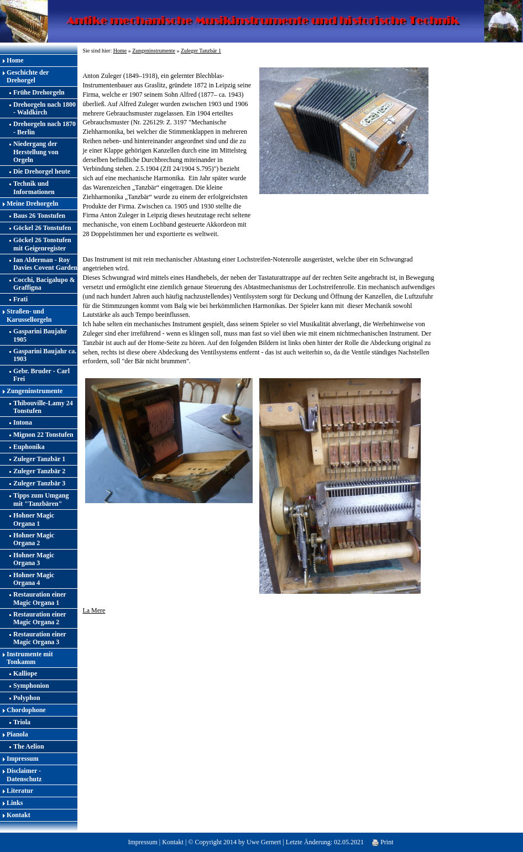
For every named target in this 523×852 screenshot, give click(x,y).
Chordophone (26, 710)
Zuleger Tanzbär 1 (39, 459)
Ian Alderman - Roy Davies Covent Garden (45, 263)
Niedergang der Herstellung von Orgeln (36, 152)
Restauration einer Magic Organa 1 (39, 598)
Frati (20, 299)
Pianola (17, 734)
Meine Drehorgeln (32, 203)
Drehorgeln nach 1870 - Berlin (44, 127)
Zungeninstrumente (34, 391)
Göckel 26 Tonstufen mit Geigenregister (42, 244)
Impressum (23, 758)
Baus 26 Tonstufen (39, 215)
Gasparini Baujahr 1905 (40, 335)
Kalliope (25, 673)
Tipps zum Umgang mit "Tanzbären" (41, 499)
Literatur (20, 790)
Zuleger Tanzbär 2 (39, 471)
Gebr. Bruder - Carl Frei (41, 375)
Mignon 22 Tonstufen (43, 434)
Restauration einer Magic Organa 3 (39, 638)
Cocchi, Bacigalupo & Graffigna (44, 283)
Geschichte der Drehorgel (28, 76)
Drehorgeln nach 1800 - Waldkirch (44, 108)
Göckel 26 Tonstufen (42, 228)
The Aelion (28, 746)
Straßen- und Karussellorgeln (29, 315)
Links (15, 803)
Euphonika (29, 447)
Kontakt (18, 815)
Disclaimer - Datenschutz (24, 774)
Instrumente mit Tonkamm (30, 658)
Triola (21, 722)
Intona (22, 422)
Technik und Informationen (34, 187)
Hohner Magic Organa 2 (33, 539)
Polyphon (26, 698)
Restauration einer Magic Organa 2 (39, 618)
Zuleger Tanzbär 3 (39, 483)
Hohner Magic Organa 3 (33, 559)
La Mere (93, 610)
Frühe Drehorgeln (39, 92)
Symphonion (31, 685)
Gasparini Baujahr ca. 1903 (44, 355)
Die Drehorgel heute (41, 171)
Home (15, 60)
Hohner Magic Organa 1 (33, 519)
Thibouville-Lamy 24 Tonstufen (43, 407)
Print (382, 842)
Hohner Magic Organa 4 (33, 579)
